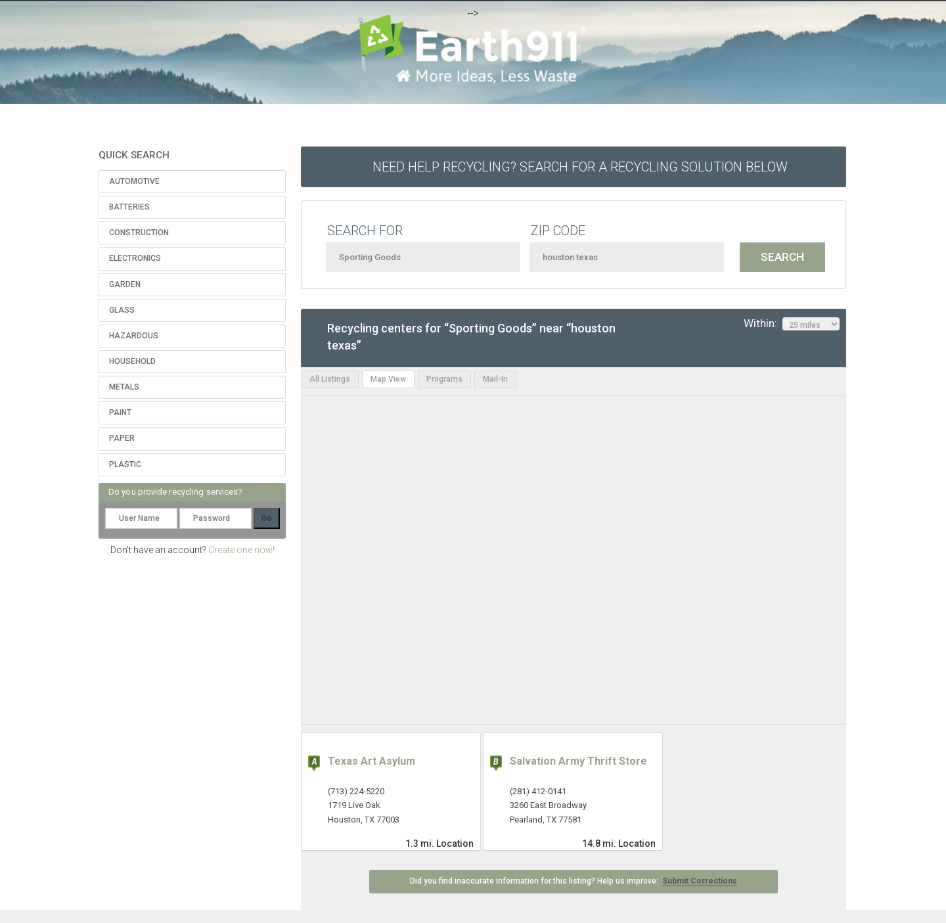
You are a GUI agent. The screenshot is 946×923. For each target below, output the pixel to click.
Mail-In (495, 379)
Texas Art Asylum (371, 761)
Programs (444, 379)
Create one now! (241, 550)
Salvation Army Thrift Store (578, 761)
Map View (388, 379)
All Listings (329, 379)
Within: (792, 324)
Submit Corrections (699, 881)
